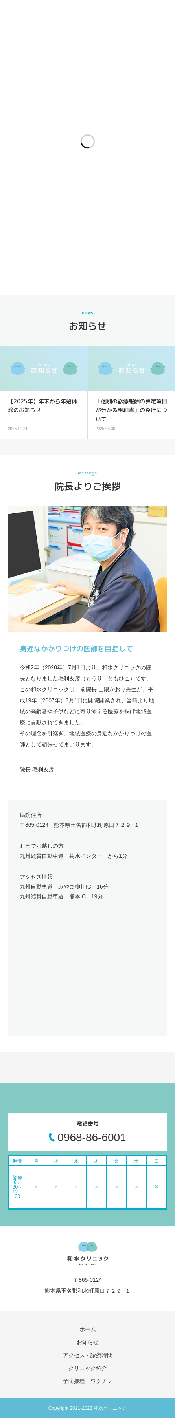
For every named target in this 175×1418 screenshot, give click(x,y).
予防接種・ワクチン (87, 1381)
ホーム (87, 1329)
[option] (44, 392)
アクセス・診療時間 (87, 1355)
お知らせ (88, 1342)
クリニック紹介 (87, 1368)
